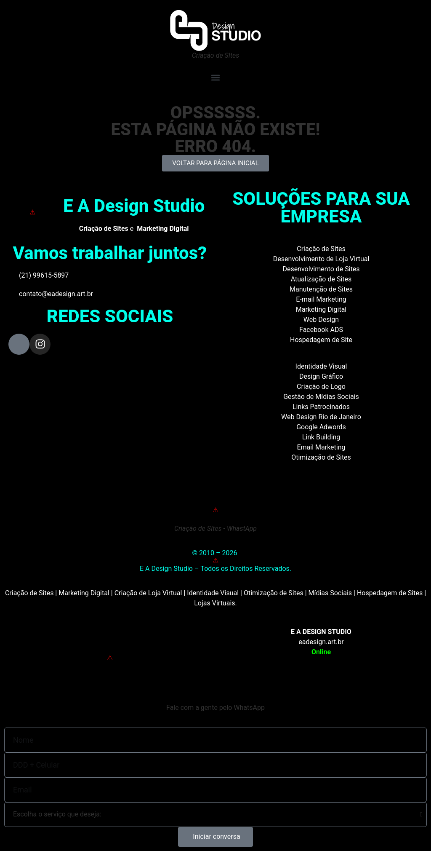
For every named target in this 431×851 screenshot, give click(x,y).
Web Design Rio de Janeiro (321, 417)
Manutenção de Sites (321, 289)
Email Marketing (321, 447)
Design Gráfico (321, 376)
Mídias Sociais (330, 593)
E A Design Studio (134, 205)
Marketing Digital (321, 309)
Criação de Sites (321, 249)
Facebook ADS (321, 330)
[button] (215, 77)
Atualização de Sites (321, 279)
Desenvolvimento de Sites (320, 269)
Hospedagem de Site (321, 340)
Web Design (321, 320)
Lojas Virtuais (214, 603)
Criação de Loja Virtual (148, 593)
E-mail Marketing (321, 299)
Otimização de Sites (321, 457)
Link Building (321, 437)
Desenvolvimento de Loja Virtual (321, 259)
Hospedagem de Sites (390, 593)
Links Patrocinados (321, 407)
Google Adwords (321, 427)
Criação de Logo (321, 387)
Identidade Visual (321, 366)
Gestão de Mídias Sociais (321, 397)
